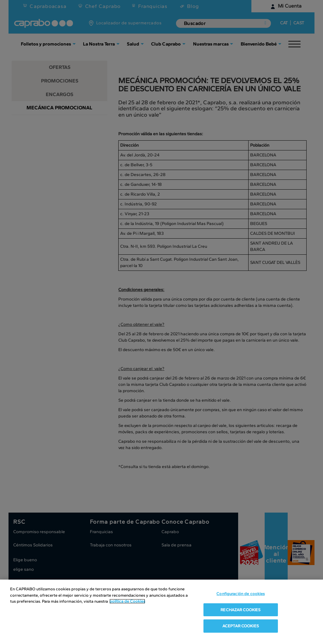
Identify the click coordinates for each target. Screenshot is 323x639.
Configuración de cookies (240, 593)
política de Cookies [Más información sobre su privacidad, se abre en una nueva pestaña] (127, 601)
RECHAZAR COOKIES (240, 609)
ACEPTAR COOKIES (240, 626)
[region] (161, 609)
